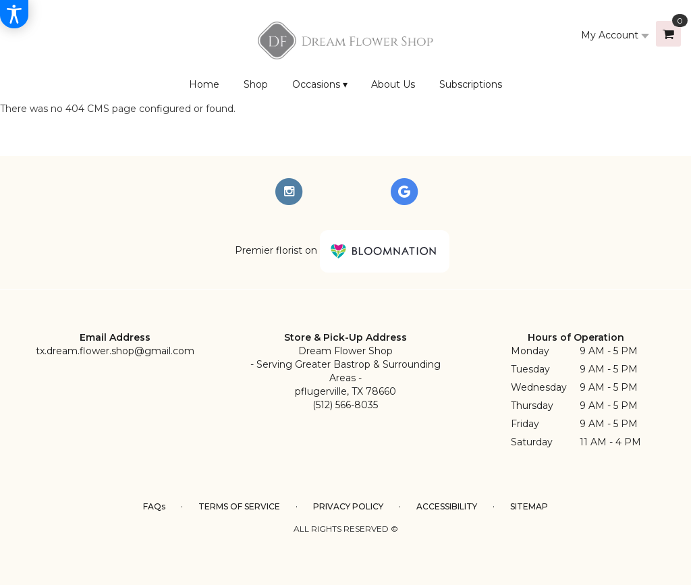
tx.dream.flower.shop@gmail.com (115, 351)
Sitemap (529, 506)
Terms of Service (239, 506)
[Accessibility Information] (14, 14)
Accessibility (446, 506)
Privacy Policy (348, 506)
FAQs (154, 506)
